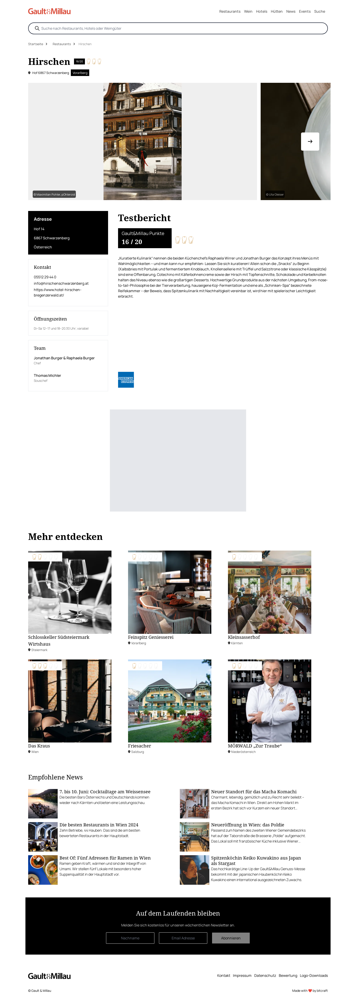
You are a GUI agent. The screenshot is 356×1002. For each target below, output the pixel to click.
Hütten (277, 11)
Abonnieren (231, 938)
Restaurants (229, 11)
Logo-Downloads (314, 975)
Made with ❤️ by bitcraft (310, 990)
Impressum (242, 975)
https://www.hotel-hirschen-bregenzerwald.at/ (58, 292)
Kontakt (223, 975)
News (290, 11)
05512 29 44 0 (45, 276)
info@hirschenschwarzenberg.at (61, 283)
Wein (248, 11)
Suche (319, 11)
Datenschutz (265, 975)
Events (305, 11)
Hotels (261, 11)
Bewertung (288, 975)
